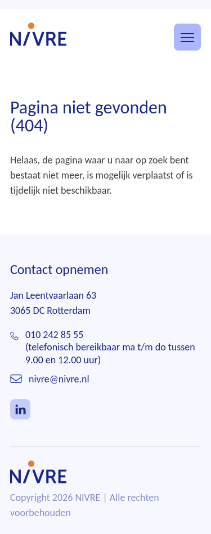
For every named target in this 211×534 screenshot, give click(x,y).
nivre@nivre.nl (59, 379)
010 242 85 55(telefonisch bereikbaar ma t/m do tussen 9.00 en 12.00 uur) (110, 347)
